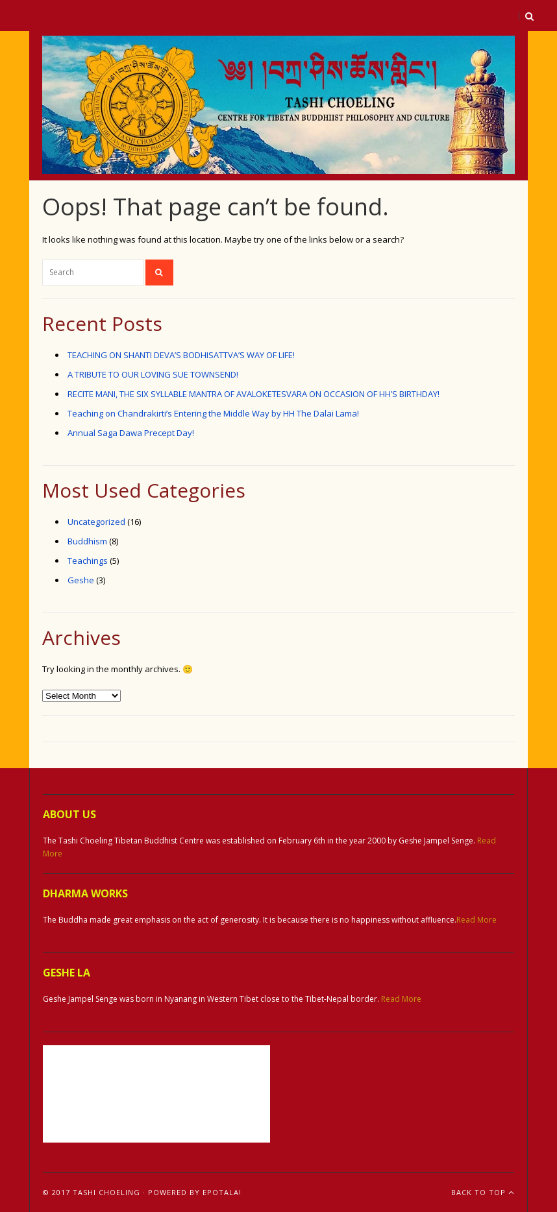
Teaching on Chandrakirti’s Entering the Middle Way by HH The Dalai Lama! (213, 413)
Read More (476, 919)
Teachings (88, 560)
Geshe (81, 580)
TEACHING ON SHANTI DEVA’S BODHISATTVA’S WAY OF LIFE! (181, 355)
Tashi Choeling (106, 1192)
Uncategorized (96, 521)
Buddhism (87, 541)
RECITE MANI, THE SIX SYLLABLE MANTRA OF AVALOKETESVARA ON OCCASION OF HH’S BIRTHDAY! (253, 394)
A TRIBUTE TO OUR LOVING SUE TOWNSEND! (153, 374)
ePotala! (222, 1192)
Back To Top (482, 1192)
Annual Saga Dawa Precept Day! (131, 433)
